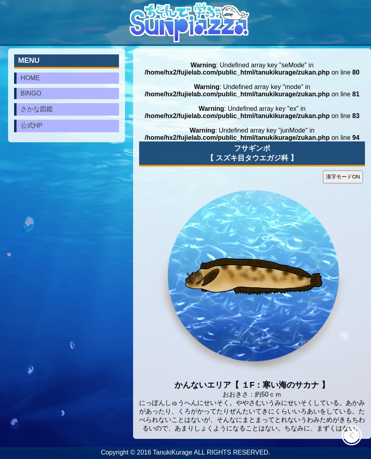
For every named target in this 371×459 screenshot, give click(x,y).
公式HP (31, 125)
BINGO (31, 93)
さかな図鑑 (37, 109)
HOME (30, 78)
